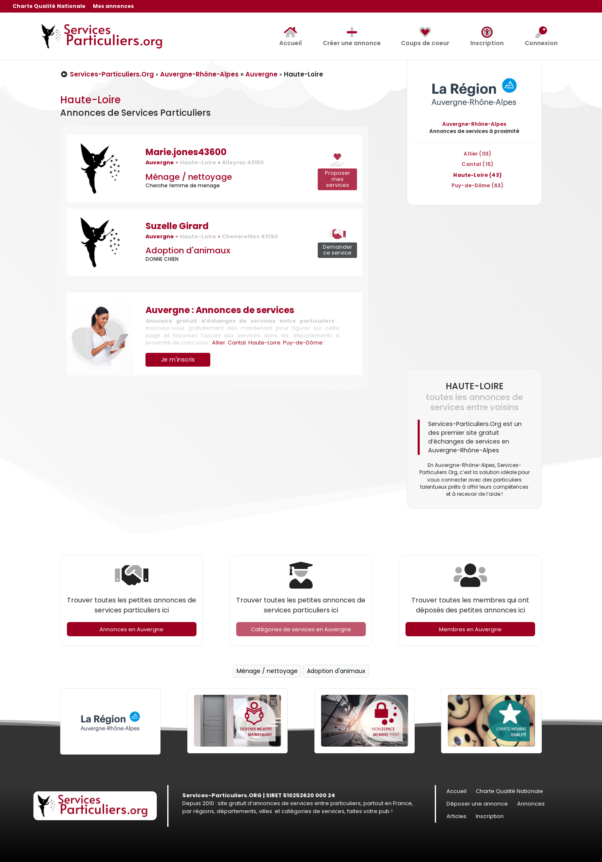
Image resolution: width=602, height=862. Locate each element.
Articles (456, 817)
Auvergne (261, 74)
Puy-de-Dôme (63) (477, 185)
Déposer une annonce (477, 804)
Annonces (531, 804)
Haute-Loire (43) (477, 175)
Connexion (541, 36)
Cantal (237, 342)
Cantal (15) (477, 164)
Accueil (291, 36)
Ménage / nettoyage (188, 177)
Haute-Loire (264, 342)
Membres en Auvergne (470, 629)
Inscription (487, 36)
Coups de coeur (425, 36)
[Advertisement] (474, 287)
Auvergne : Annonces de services (219, 310)
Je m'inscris (178, 359)
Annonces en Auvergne (131, 629)
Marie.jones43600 (186, 152)
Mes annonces (113, 7)
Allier (218, 342)
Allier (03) (477, 153)
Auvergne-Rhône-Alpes (199, 74)
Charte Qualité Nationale (49, 7)
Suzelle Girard (177, 226)
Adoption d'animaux (187, 250)
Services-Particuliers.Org (107, 74)
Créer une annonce (352, 36)
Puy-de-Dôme (303, 342)
